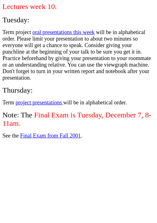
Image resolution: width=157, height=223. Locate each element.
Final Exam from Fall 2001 (50, 136)
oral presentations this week (63, 32)
